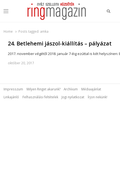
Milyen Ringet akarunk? (43, 89)
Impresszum (13, 89)
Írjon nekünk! (97, 97)
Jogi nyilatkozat (72, 97)
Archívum (71, 89)
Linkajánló (11, 97)
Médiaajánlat (91, 89)
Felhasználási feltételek (40, 97)
